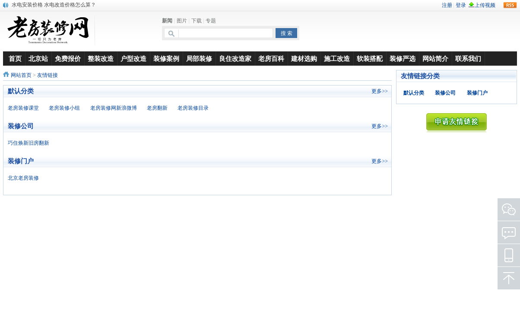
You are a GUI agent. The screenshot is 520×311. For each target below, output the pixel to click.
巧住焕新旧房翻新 (28, 143)
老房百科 (271, 58)
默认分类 (413, 93)
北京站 (38, 58)
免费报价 (68, 58)
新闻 (167, 21)
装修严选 (402, 58)
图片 (182, 21)
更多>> (379, 91)
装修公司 (445, 93)
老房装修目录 (193, 108)
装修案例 (166, 58)
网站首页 (21, 75)
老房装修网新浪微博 (113, 108)
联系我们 (468, 58)
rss (510, 5)
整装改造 (101, 58)
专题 (211, 21)
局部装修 (199, 58)
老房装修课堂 (23, 108)
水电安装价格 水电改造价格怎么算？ (54, 5)
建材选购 (304, 58)
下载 (196, 21)
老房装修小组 (64, 108)
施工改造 (337, 58)
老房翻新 (157, 108)
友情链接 (47, 75)
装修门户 (477, 93)
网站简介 (435, 58)
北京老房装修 (23, 178)
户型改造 (133, 58)
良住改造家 (235, 58)
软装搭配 (370, 58)
